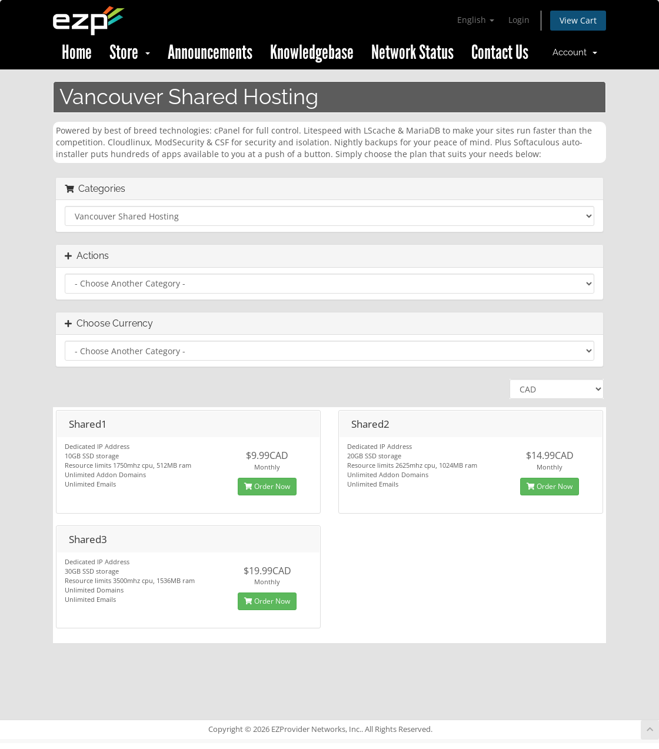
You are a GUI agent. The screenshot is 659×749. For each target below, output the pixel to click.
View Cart (578, 20)
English (475, 19)
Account (575, 52)
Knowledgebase (312, 52)
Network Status (412, 52)
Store (129, 52)
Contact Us (499, 52)
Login (519, 19)
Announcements (210, 52)
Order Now (267, 486)
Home (77, 52)
